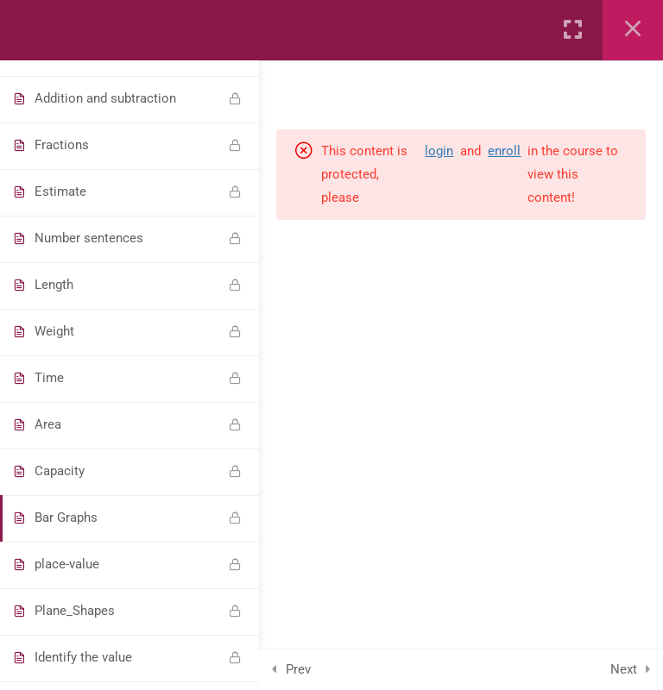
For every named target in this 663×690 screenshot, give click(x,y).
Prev (298, 669)
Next (623, 669)
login (439, 151)
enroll (504, 151)
